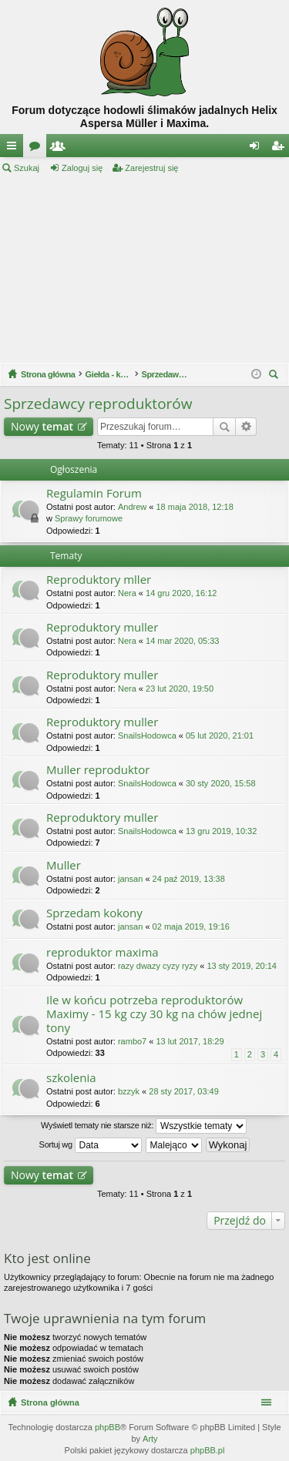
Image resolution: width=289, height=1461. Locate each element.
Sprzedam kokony (94, 913)
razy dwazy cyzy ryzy (157, 965)
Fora (37, 148)
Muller (63, 865)
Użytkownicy (60, 148)
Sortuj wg (90, 1145)
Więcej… (14, 148)
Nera (127, 593)
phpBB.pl (207, 1450)
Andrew (132, 506)
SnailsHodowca (147, 735)
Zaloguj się (82, 168)
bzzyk (128, 1091)
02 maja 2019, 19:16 (191, 926)
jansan (130, 878)
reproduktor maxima (102, 952)
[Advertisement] (144, 268)
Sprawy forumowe (89, 518)
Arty (150, 1438)
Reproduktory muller (102, 627)
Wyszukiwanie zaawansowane (246, 426)
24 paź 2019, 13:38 (189, 878)
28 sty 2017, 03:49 (184, 1091)
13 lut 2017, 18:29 (189, 1041)
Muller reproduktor (98, 769)
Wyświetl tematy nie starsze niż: (144, 1126)
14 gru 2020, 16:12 (181, 593)
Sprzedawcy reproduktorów (98, 404)
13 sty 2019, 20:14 (242, 965)
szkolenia (71, 1078)
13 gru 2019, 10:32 (221, 831)
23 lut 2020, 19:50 (179, 688)
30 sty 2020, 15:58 (221, 783)
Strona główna (50, 1402)
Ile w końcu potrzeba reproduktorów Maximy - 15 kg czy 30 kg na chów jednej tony (154, 1014)
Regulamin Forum (94, 493)
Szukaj (26, 168)
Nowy (42, 426)
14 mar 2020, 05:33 (182, 640)
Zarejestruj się (151, 168)
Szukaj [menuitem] (275, 376)
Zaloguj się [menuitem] (258, 148)
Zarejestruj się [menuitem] (280, 148)
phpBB (107, 1427)
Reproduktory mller (98, 579)
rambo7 (132, 1041)
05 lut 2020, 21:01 (220, 735)
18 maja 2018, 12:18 (194, 506)
